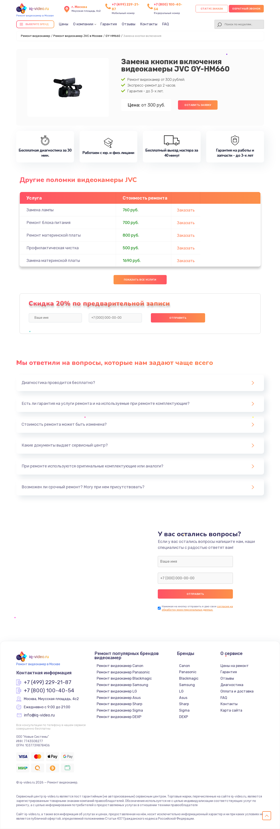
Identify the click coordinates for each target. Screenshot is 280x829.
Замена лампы (40, 210)
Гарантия (108, 24)
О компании (83, 24)
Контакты (148, 24)
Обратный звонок (246, 8)
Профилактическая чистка (52, 247)
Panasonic (187, 672)
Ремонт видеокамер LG (117, 691)
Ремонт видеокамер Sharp (119, 704)
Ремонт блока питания (48, 222)
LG (181, 691)
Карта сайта (231, 710)
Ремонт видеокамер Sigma (120, 710)
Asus (183, 698)
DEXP (183, 717)
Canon (184, 666)
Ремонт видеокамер (35, 36)
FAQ (165, 24)
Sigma (184, 710)
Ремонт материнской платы (53, 235)
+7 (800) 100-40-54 (49, 691)
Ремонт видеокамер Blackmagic (124, 678)
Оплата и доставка (237, 691)
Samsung (187, 685)
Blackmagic (188, 678)
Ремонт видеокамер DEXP (119, 717)
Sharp (184, 704)
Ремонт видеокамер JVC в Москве (77, 36)
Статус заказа (212, 8)
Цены (63, 24)
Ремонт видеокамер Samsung (122, 685)
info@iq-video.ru (39, 715)
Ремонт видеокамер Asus (119, 698)
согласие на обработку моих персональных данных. (197, 608)
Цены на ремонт (234, 666)
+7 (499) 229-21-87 (47, 682)
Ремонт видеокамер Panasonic (123, 672)
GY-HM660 (113, 36)
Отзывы (128, 24)
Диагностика (231, 685)
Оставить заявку (197, 105)
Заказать (186, 210)
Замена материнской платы (53, 260)
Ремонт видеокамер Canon (120, 666)
